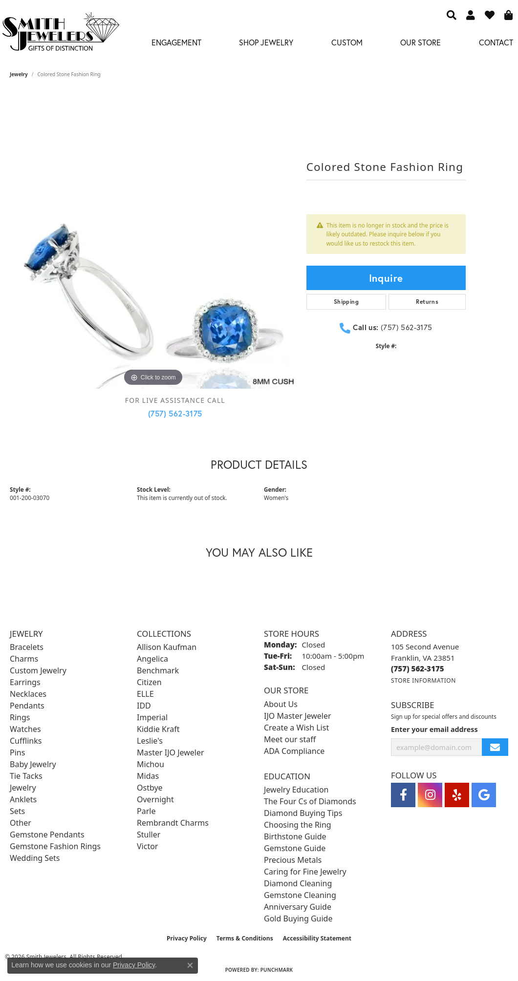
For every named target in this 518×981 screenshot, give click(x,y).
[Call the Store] (417, 668)
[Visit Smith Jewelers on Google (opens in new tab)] (484, 795)
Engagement (176, 42)
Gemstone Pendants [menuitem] (47, 834)
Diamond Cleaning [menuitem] (298, 883)
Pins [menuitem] (17, 752)
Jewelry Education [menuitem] (296, 789)
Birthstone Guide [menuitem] (295, 836)
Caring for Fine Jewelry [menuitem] (305, 871)
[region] (153, 246)
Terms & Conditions (244, 938)
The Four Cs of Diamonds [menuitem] (310, 801)
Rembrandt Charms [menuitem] (173, 822)
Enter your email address (434, 729)
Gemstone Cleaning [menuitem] (300, 895)
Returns (427, 301)
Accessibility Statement (317, 938)
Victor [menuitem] (147, 846)
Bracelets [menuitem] (26, 647)
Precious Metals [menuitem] (293, 860)
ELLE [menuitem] (145, 694)
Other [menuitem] (20, 822)
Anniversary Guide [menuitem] (297, 906)
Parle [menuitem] (146, 811)
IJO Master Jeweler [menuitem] (297, 715)
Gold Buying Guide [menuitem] (298, 918)
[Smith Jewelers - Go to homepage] (60, 34)
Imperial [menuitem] (152, 717)
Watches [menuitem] (25, 729)
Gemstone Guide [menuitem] (294, 848)
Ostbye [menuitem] (150, 787)
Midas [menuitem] (148, 776)
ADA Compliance (294, 751)
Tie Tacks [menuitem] (26, 776)
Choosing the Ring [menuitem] (297, 824)
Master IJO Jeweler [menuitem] (170, 752)
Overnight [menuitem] (155, 799)
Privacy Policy (187, 938)
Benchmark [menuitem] (158, 670)
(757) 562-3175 (175, 413)
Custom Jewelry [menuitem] (38, 670)
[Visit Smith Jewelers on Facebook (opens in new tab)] (403, 795)
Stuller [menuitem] (148, 834)
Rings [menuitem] (20, 717)
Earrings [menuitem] (25, 682)
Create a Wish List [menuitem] (296, 727)
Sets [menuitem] (17, 811)
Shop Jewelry (266, 42)
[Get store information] (423, 680)
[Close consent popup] (190, 965)
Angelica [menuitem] (152, 658)
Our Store (420, 42)
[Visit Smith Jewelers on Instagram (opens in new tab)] (430, 795)
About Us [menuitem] (281, 704)
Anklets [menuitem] (23, 799)
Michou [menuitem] (150, 764)
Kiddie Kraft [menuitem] (158, 729)
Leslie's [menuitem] (150, 740)
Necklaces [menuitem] (28, 694)
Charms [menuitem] (24, 658)
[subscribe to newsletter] (495, 747)
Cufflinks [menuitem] (26, 740)
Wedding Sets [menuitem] (35, 858)
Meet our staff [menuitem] (290, 739)
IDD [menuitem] (144, 705)
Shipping (346, 301)
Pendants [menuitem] (27, 705)
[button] (451, 14)
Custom (347, 42)
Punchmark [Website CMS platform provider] (276, 969)
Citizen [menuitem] (149, 682)
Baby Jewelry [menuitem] (33, 764)
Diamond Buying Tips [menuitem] (303, 813)
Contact (496, 42)
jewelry (19, 74)
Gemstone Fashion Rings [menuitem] (55, 846)
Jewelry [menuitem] (23, 787)
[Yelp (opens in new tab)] (457, 795)
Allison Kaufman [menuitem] (166, 647)
